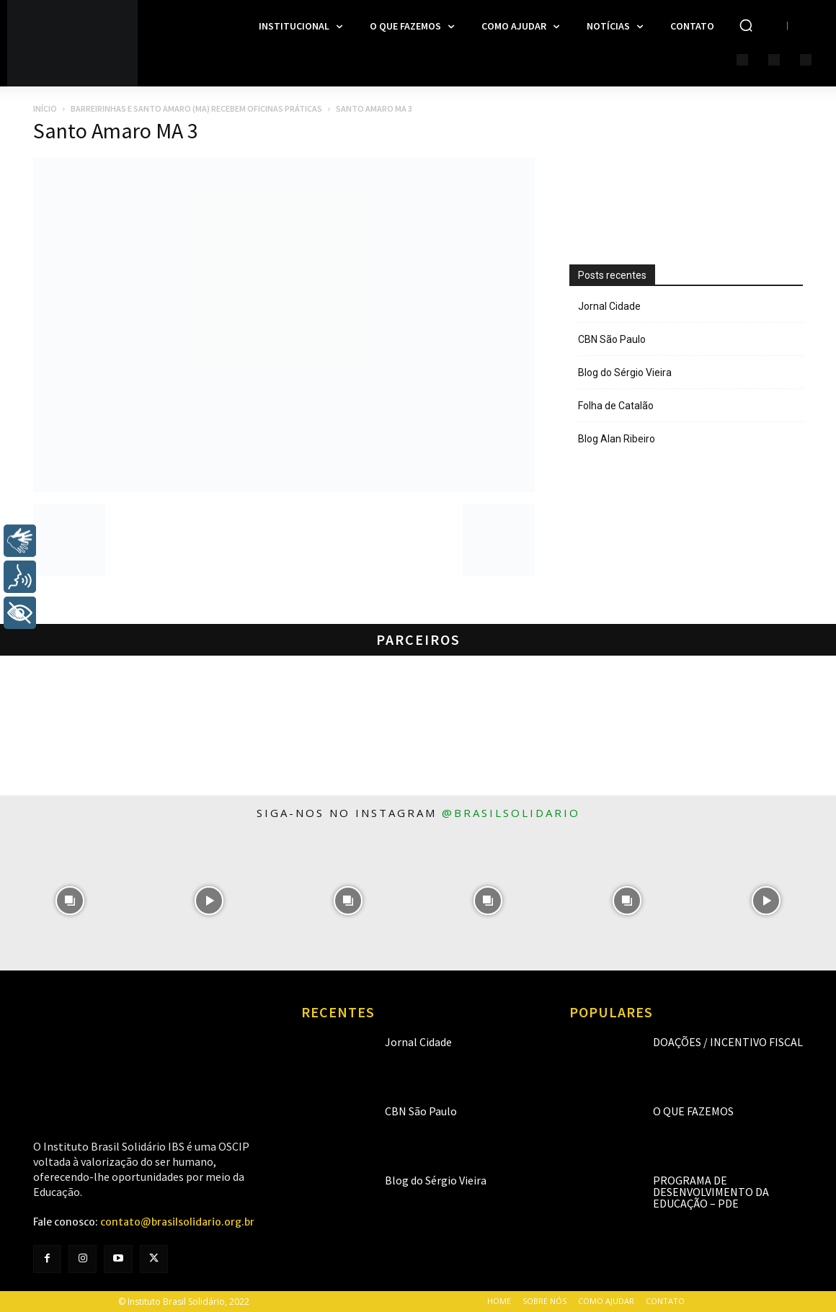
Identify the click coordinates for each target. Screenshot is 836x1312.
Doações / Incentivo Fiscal (728, 1042)
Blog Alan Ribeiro (616, 439)
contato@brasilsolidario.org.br (177, 1221)
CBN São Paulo (612, 339)
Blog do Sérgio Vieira (625, 372)
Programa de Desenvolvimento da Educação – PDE (711, 1191)
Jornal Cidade (609, 306)
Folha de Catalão (616, 405)
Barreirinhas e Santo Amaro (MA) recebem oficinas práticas (196, 108)
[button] (746, 25)
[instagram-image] (69, 900)
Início (45, 108)
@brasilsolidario (511, 813)
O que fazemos (693, 1111)
